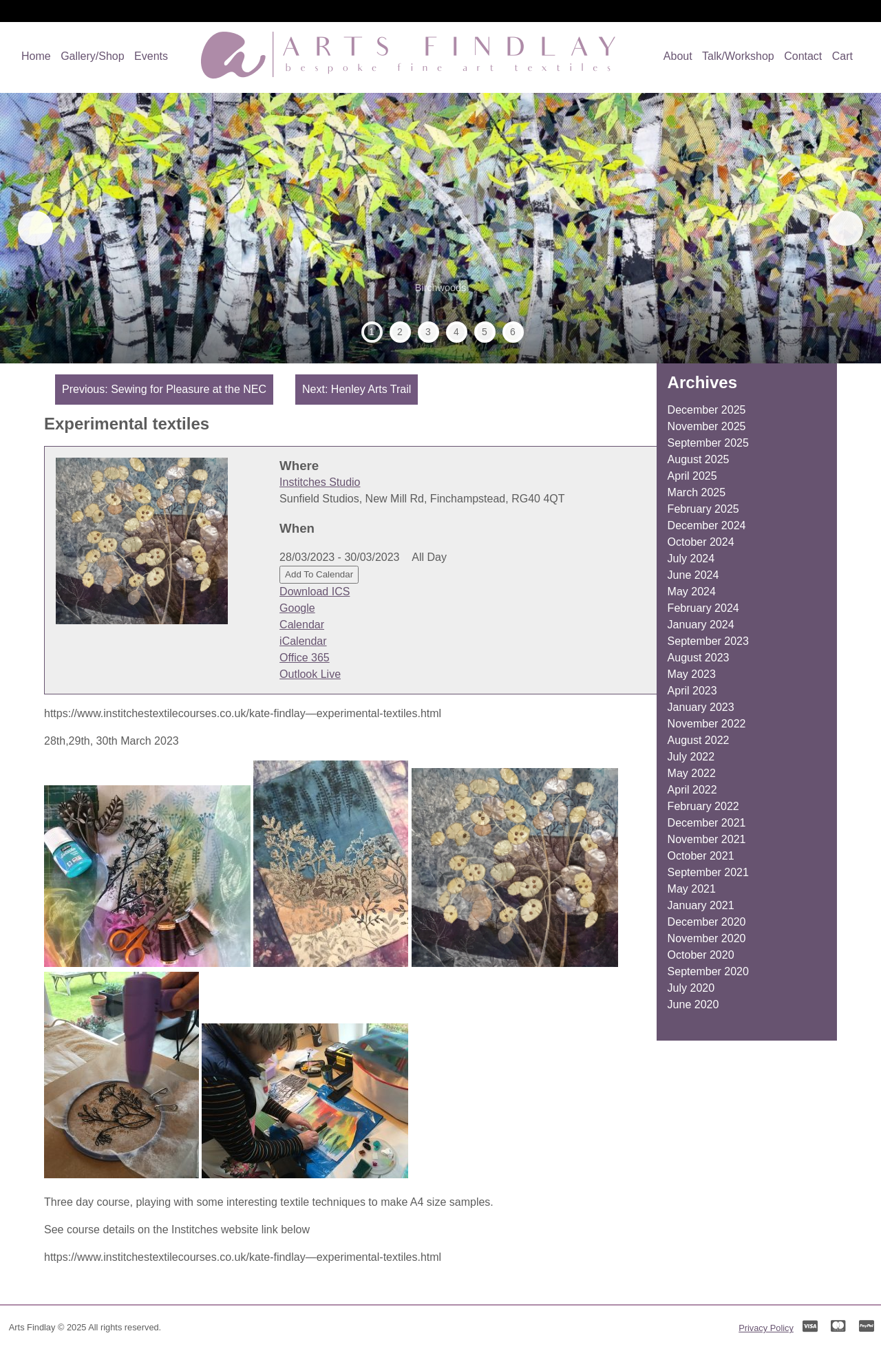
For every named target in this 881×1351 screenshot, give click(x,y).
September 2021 (708, 872)
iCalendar (302, 641)
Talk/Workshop (738, 56)
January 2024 (701, 624)
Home (36, 56)
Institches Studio (319, 482)
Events (151, 56)
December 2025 (707, 410)
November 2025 (707, 426)
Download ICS (314, 591)
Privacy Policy (766, 1328)
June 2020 (693, 1004)
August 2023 (699, 657)
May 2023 (692, 674)
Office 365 (304, 657)
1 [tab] (371, 331)
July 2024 (691, 558)
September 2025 (708, 443)
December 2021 (707, 823)
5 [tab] (484, 331)
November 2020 (707, 938)
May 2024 (692, 591)
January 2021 (701, 905)
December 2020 (707, 922)
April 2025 (692, 476)
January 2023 (701, 707)
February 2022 (703, 806)
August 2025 (699, 459)
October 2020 (701, 955)
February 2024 (703, 608)
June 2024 (693, 575)
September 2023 (708, 641)
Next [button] (839, 228)
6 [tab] (513, 331)
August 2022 (699, 740)
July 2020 (691, 988)
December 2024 (707, 525)
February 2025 (703, 509)
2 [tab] (400, 331)
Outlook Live (310, 674)
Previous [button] (42, 228)
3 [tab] (428, 331)
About (678, 56)
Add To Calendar (319, 574)
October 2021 (701, 856)
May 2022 (692, 773)
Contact (803, 56)
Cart (842, 56)
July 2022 (691, 757)
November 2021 (707, 839)
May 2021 (692, 889)
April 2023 (692, 690)
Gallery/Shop (93, 56)
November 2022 (707, 724)
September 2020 (708, 971)
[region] (440, 228)
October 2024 (701, 542)
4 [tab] (456, 331)
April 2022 (692, 790)
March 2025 (697, 492)
